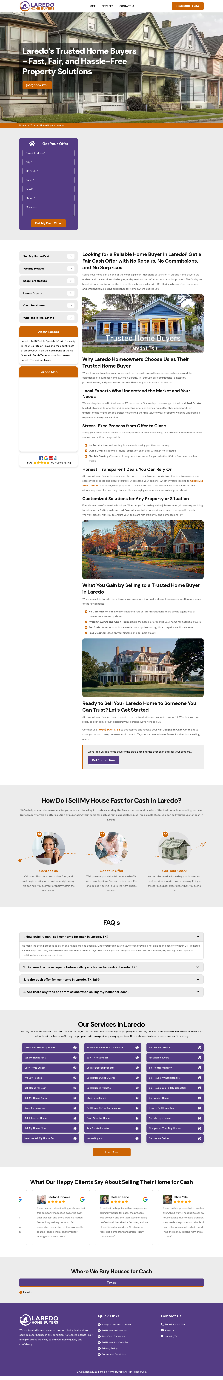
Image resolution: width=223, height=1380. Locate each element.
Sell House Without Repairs (164, 1082)
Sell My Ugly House (160, 1122)
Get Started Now (103, 761)
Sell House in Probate (99, 1092)
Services (107, 6)
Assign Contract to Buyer (116, 1328)
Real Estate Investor (98, 1132)
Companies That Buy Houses (165, 1132)
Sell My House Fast (35, 1062)
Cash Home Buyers (35, 1072)
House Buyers (94, 1142)
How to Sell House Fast (162, 1112)
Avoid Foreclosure (34, 1112)
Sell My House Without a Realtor (105, 1051)
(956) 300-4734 (187, 6)
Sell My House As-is (35, 1102)
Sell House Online (159, 1142)
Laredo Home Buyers (111, 1376)
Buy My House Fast (97, 1062)
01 (39, 835)
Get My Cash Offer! (48, 223)
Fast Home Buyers (159, 1062)
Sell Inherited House (35, 1122)
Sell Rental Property (160, 1072)
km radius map (48, 415)
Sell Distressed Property (100, 1072)
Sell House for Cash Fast (115, 1346)
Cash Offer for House (98, 1122)
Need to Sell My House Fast (40, 1142)
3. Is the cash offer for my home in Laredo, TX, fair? (111, 984)
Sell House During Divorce (101, 1082)
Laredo (27, 1296)
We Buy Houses (33, 1082)
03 (165, 835)
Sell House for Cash (35, 1092)
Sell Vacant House (159, 1102)
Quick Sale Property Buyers (39, 1051)
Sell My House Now (35, 1132)
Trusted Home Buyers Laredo (47, 125)
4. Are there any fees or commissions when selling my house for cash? (111, 996)
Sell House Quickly (159, 1051)
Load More (111, 1156)
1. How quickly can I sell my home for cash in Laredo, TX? (111, 941)
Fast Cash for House (113, 1340)
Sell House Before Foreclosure (104, 1112)
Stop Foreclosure (96, 1102)
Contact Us (126, 6)
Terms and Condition (114, 1358)
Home (92, 6)
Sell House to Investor (114, 1334)
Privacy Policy (110, 1352)
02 (102, 835)
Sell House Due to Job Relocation (167, 1092)
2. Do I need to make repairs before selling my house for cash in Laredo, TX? (111, 971)
